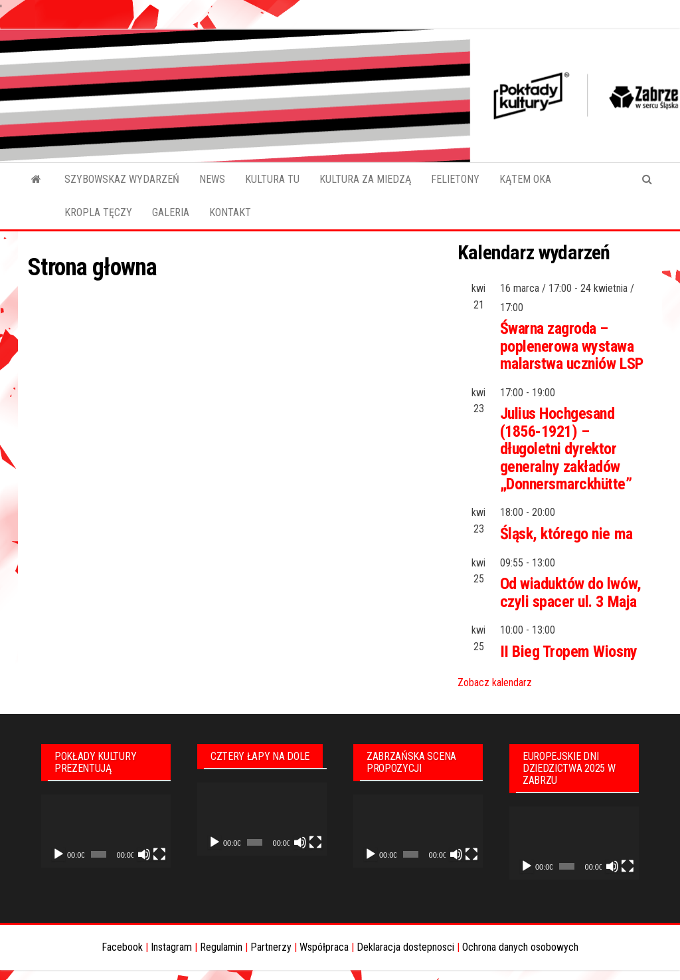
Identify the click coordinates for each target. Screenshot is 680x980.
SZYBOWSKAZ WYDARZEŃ (121, 179)
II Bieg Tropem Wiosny (569, 651)
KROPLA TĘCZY (98, 212)
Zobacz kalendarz (495, 682)
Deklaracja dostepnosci (405, 947)
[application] (106, 831)
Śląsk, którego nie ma (566, 534)
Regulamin (221, 947)
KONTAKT (230, 212)
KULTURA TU (272, 179)
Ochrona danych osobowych (520, 947)
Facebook (122, 947)
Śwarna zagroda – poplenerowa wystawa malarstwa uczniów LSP (571, 346)
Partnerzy (271, 947)
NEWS (212, 179)
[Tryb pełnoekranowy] (159, 854)
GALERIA (170, 212)
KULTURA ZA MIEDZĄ (365, 179)
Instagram (171, 947)
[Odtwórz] (58, 854)
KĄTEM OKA (525, 179)
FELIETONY (455, 179)
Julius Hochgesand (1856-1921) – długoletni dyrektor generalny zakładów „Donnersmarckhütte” (566, 448)
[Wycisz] (144, 854)
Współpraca (324, 947)
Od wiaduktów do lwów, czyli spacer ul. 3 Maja (570, 592)
